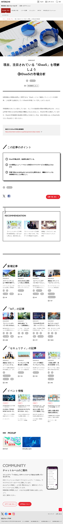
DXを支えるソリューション (49, 10)
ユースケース (5, 15)
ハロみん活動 (35, 293)
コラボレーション (51, 297)
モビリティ (50, 336)
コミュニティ (32, 10)
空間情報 (11, 293)
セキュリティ (32, 80)
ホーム (4, 19)
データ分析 (5, 293)
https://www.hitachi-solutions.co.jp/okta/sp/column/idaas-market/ (22, 132)
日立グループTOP (6, 518)
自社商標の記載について (46, 521)
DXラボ (39, 10)
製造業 (42, 293)
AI (3, 290)
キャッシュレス (51, 293)
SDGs (49, 290)
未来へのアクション (25, 5)
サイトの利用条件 (25, 521)
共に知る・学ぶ (10, 19)
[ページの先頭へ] (60, 509)
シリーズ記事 (24, 10)
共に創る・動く (15, 10)
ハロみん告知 (40, 336)
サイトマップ (51, 514)
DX (7, 333)
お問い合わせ (59, 514)
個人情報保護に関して (35, 521)
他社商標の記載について (57, 521)
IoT (27, 80)
